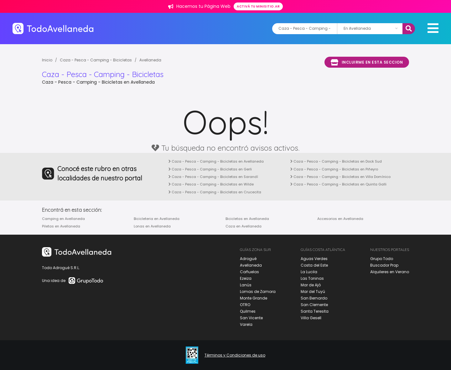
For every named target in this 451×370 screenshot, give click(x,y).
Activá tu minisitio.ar (258, 6)
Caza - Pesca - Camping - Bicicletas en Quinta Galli (338, 184)
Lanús (245, 285)
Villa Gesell (311, 317)
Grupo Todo (381, 258)
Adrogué (248, 258)
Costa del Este (314, 265)
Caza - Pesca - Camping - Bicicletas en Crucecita (214, 192)
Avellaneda (150, 60)
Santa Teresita (315, 311)
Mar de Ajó (311, 285)
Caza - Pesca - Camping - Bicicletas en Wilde (211, 184)
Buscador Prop (384, 265)
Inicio (47, 60)
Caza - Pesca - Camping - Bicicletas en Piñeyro (334, 169)
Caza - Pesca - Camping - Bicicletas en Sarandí (213, 176)
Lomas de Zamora (258, 291)
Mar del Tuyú (313, 291)
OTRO (245, 304)
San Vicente (251, 317)
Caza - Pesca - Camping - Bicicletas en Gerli (210, 169)
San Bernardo (314, 298)
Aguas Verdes (314, 258)
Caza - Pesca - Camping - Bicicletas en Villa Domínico (340, 176)
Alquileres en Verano (389, 271)
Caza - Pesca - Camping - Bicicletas (96, 60)
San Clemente (314, 304)
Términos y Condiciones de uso (235, 355)
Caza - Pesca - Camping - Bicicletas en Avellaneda (216, 161)
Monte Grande (253, 298)
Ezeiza (245, 278)
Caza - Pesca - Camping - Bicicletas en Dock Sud (336, 161)
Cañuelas (249, 271)
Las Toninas (312, 278)
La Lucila (309, 271)
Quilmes (248, 311)
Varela (246, 324)
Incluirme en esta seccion (367, 62)
